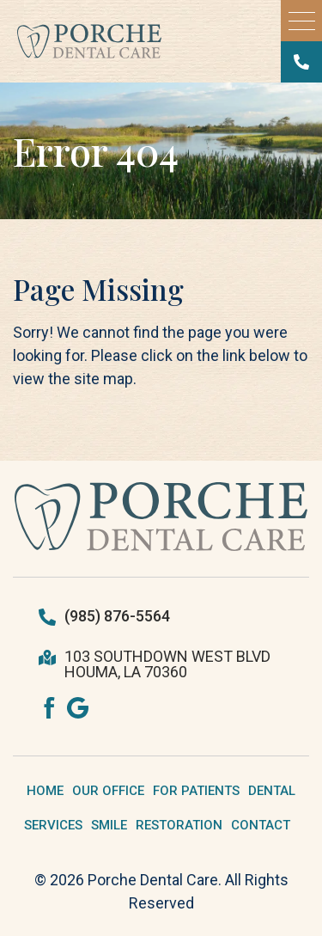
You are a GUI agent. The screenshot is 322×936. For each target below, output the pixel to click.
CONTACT (260, 825)
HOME (45, 790)
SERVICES (53, 825)
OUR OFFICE (108, 790)
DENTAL (271, 790)
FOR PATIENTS (196, 790)
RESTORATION (179, 825)
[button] (301, 20)
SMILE (109, 825)
